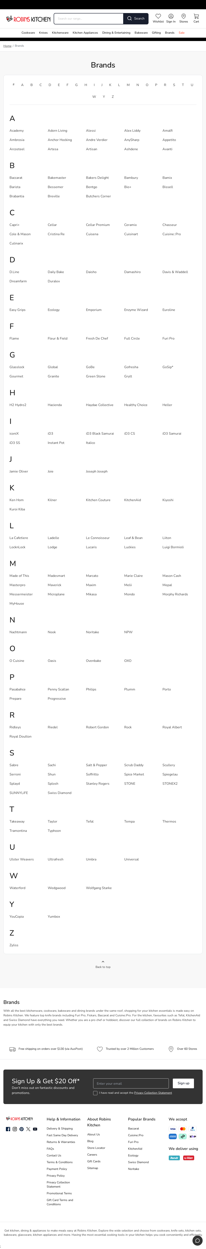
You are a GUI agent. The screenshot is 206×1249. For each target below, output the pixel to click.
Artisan (91, 149)
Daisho (91, 272)
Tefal (90, 821)
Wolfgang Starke (99, 888)
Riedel (53, 727)
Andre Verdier (97, 140)
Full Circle (132, 338)
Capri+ (15, 225)
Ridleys (15, 727)
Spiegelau (170, 774)
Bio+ (127, 187)
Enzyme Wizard (136, 310)
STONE (129, 784)
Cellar (52, 225)
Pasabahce (18, 689)
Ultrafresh (55, 859)
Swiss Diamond (59, 793)
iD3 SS (15, 443)
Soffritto (92, 774)
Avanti (167, 149)
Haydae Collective (99, 405)
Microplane (56, 594)
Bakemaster (57, 178)
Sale (181, 33)
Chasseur (169, 225)
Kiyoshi (167, 500)
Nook (52, 632)
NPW (128, 632)
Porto (166, 689)
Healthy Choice (135, 405)
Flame (14, 338)
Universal (131, 859)
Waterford (17, 888)
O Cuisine (17, 661)
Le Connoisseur (98, 538)
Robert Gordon (97, 727)
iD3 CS (129, 433)
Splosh (53, 784)
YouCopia (17, 916)
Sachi (52, 765)
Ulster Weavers (22, 859)
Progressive (57, 699)
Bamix (167, 178)
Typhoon (54, 831)
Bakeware (141, 33)
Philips (91, 689)
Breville (54, 196)
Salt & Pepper (96, 765)
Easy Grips (18, 310)
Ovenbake (93, 661)
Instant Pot (56, 443)
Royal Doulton (20, 736)
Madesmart (56, 576)
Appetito (169, 140)
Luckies (130, 547)
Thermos (169, 821)
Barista (15, 187)
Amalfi (167, 131)
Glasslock (17, 367)
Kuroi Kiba (17, 509)
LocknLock (17, 547)
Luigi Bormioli (173, 547)
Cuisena (92, 234)
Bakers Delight (97, 178)
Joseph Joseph (97, 471)
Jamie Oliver (19, 471)
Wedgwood (56, 888)
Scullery (168, 765)
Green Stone (95, 376)
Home (7, 46)
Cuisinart (131, 234)
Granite (53, 376)
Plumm (129, 689)
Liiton (166, 538)
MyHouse (17, 603)
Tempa (129, 821)
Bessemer (55, 187)
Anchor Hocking (60, 140)
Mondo (129, 594)
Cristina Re (56, 234)
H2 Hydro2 (18, 405)
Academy (17, 131)
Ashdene (131, 149)
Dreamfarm (18, 281)
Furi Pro (168, 338)
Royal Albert (172, 727)
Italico (90, 443)
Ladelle (53, 538)
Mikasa (91, 594)
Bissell (167, 187)
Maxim (91, 585)
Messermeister (21, 594)
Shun (52, 774)
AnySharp (131, 140)
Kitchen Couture (98, 500)
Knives (43, 33)
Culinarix (16, 243)
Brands (170, 33)
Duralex (54, 281)
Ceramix (130, 225)
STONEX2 (170, 784)
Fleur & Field (57, 338)
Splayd (15, 784)
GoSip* (167, 367)
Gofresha (131, 367)
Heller (167, 405)
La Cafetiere (19, 538)
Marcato (92, 576)
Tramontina (18, 831)
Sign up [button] (183, 1083)
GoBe (90, 367)
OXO (127, 661)
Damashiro (132, 272)
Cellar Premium (98, 225)
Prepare (16, 699)
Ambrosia (17, 140)
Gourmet (16, 376)
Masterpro (17, 585)
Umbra (91, 859)
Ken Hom (17, 500)
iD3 (50, 433)
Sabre (14, 765)
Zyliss (14, 945)
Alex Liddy (132, 131)
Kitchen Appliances (85, 33)
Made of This (19, 576)
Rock (128, 727)
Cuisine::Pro (171, 234)
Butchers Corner (98, 196)
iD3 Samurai (171, 433)
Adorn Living (57, 131)
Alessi (91, 131)
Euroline (168, 310)
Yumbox (54, 916)
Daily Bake (56, 272)
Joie (50, 471)
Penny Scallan (58, 689)
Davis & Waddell (175, 272)
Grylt (128, 376)
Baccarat (16, 178)
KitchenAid (132, 500)
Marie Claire (133, 576)
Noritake (92, 632)
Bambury (131, 178)
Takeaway (17, 821)
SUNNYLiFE (19, 793)
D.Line (14, 272)
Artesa (53, 149)
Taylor (52, 821)
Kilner (52, 500)
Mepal (167, 585)
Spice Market (134, 774)
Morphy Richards (175, 594)
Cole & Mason (20, 234)
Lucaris (91, 547)
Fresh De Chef (97, 338)
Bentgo (91, 187)
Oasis (52, 661)
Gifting (156, 33)
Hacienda (55, 405)
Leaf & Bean (133, 538)
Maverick (54, 585)
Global (53, 367)
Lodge (52, 547)
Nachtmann (18, 632)
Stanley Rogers (97, 784)
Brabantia (17, 196)
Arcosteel (17, 149)
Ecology (54, 310)
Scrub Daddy (133, 765)
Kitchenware (60, 33)
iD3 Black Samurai (100, 433)
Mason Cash (171, 576)
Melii (128, 585)
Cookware (28, 33)
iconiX (14, 433)
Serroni (15, 774)
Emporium (94, 310)
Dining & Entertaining (116, 33)
